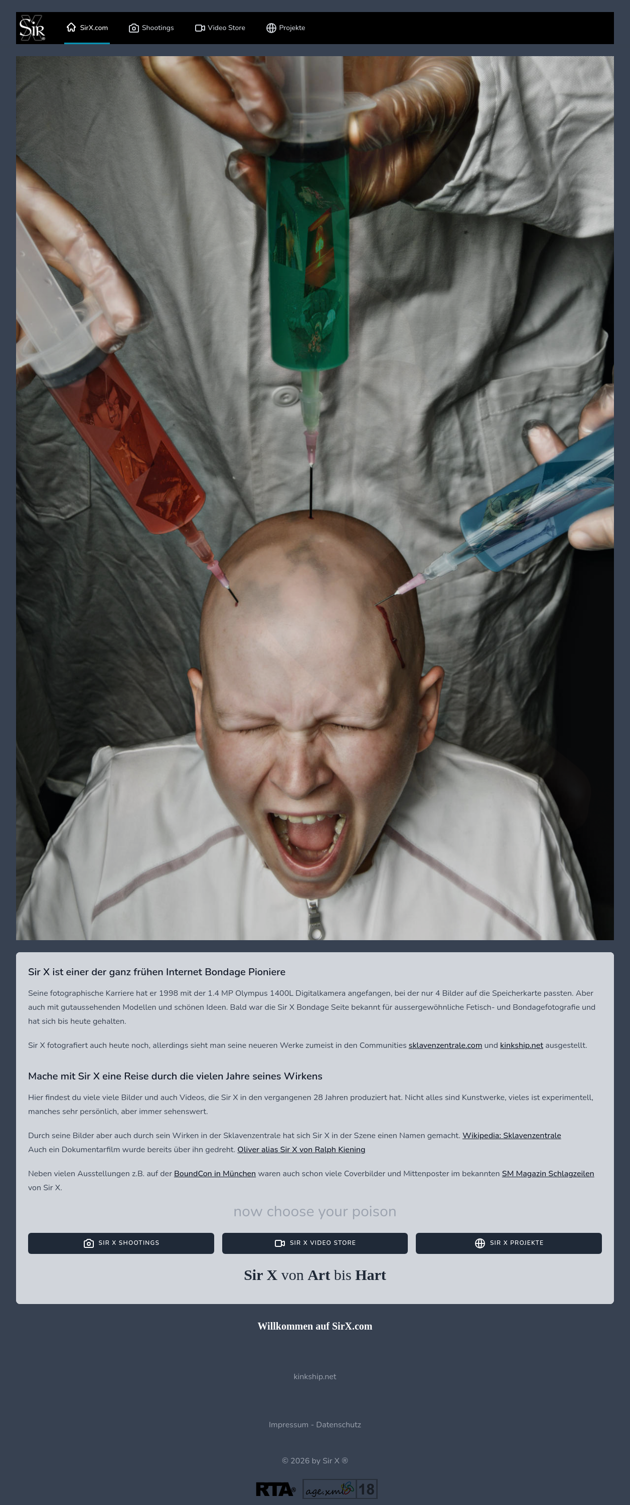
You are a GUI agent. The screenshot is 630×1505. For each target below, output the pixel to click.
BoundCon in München (215, 1173)
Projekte (285, 28)
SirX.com (87, 28)
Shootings (151, 28)
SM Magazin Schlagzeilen (548, 1173)
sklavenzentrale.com (446, 1045)
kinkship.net (521, 1045)
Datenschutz (338, 1424)
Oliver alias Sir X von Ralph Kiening (301, 1149)
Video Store (219, 28)
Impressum (288, 1424)
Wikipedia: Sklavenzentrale (511, 1135)
